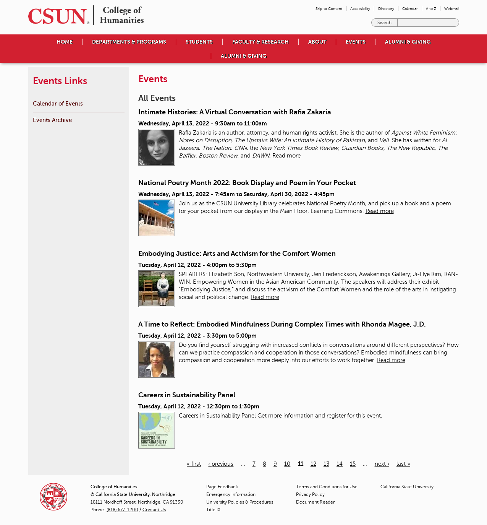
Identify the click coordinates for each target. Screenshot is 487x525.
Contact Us (154, 509)
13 (326, 464)
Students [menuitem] (199, 42)
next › (382, 464)
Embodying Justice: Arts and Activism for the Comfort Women (237, 253)
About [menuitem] (317, 42)
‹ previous (220, 464)
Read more (286, 156)
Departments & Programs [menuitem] (129, 42)
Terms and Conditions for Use (327, 486)
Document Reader (315, 502)
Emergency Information (231, 494)
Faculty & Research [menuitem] (260, 42)
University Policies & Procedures (239, 502)
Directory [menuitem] (386, 9)
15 (353, 464)
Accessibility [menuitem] (360, 9)
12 (313, 464)
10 (287, 464)
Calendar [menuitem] (410, 9)
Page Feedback (222, 486)
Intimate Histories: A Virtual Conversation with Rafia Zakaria (234, 112)
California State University (407, 486)
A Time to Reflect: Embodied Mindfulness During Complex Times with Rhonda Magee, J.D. (282, 324)
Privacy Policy (310, 494)
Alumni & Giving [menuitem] (408, 42)
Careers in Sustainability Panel (186, 395)
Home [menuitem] (65, 42)
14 (340, 464)
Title (213, 509)
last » (403, 464)
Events (356, 42)
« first (194, 464)
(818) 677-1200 (122, 509)
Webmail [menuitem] (451, 9)
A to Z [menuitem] (431, 9)
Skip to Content (328, 9)
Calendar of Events (58, 103)
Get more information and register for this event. (319, 416)
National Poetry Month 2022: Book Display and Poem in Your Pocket (247, 183)
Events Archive (52, 120)
